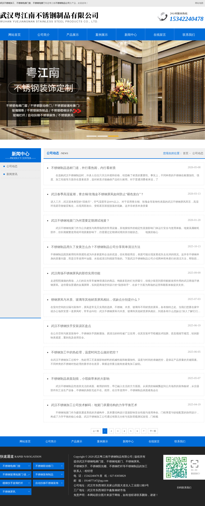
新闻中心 (131, 34)
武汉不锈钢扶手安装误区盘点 (70, 326)
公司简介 (43, 34)
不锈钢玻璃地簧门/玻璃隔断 (17, 474)
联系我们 (189, 34)
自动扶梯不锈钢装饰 (46, 483)
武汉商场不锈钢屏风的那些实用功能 (75, 273)
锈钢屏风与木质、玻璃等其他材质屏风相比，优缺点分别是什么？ (95, 299)
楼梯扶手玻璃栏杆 (13, 483)
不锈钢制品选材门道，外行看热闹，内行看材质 (83, 168)
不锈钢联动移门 (44, 466)
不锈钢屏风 (9, 491)
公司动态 (11, 166)
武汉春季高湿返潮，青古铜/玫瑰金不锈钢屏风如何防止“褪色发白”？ (97, 194)
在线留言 (160, 34)
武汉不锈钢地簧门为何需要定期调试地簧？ (80, 220)
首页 (185, 153)
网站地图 (199, 3)
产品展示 (72, 34)
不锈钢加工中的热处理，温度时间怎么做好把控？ (84, 352)
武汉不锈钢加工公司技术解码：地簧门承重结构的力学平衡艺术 (93, 405)
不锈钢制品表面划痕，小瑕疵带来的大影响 (80, 378)
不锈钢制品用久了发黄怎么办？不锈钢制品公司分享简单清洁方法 (95, 247)
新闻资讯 (11, 174)
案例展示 (101, 34)
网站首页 (14, 34)
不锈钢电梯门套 (11, 466)
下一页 (153, 431)
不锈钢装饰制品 (44, 474)
